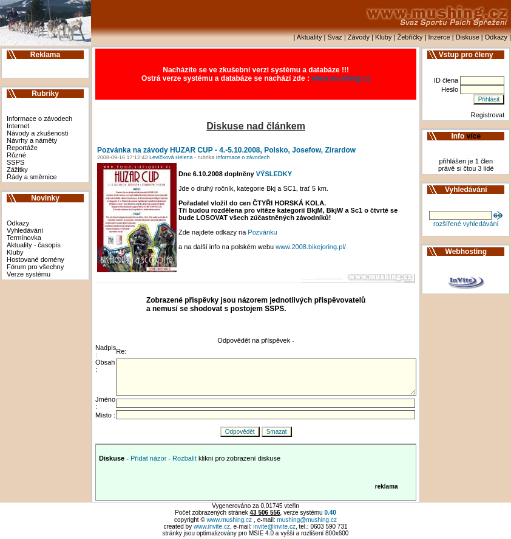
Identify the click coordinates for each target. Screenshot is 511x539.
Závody (359, 37)
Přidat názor (148, 458)
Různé (16, 155)
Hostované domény (35, 259)
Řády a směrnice (32, 176)
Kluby (383, 37)
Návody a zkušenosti (38, 133)
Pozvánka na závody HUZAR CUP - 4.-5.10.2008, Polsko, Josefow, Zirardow (226, 150)
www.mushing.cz (340, 78)
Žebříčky (409, 37)
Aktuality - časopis (34, 245)
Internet (18, 125)
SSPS (15, 162)
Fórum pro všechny (35, 266)
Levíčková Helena (170, 157)
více (474, 136)
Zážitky (17, 169)
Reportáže (22, 147)
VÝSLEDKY (274, 173)
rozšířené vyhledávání (466, 223)
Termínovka (24, 237)
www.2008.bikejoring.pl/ (311, 246)
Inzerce (439, 37)
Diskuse (467, 37)
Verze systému (28, 274)
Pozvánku (262, 232)
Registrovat (488, 114)
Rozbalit (184, 458)
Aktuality (309, 37)
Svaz (334, 37)
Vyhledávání (25, 230)
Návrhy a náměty (32, 140)
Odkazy (496, 37)
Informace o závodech (39, 118)
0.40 (330, 512)
